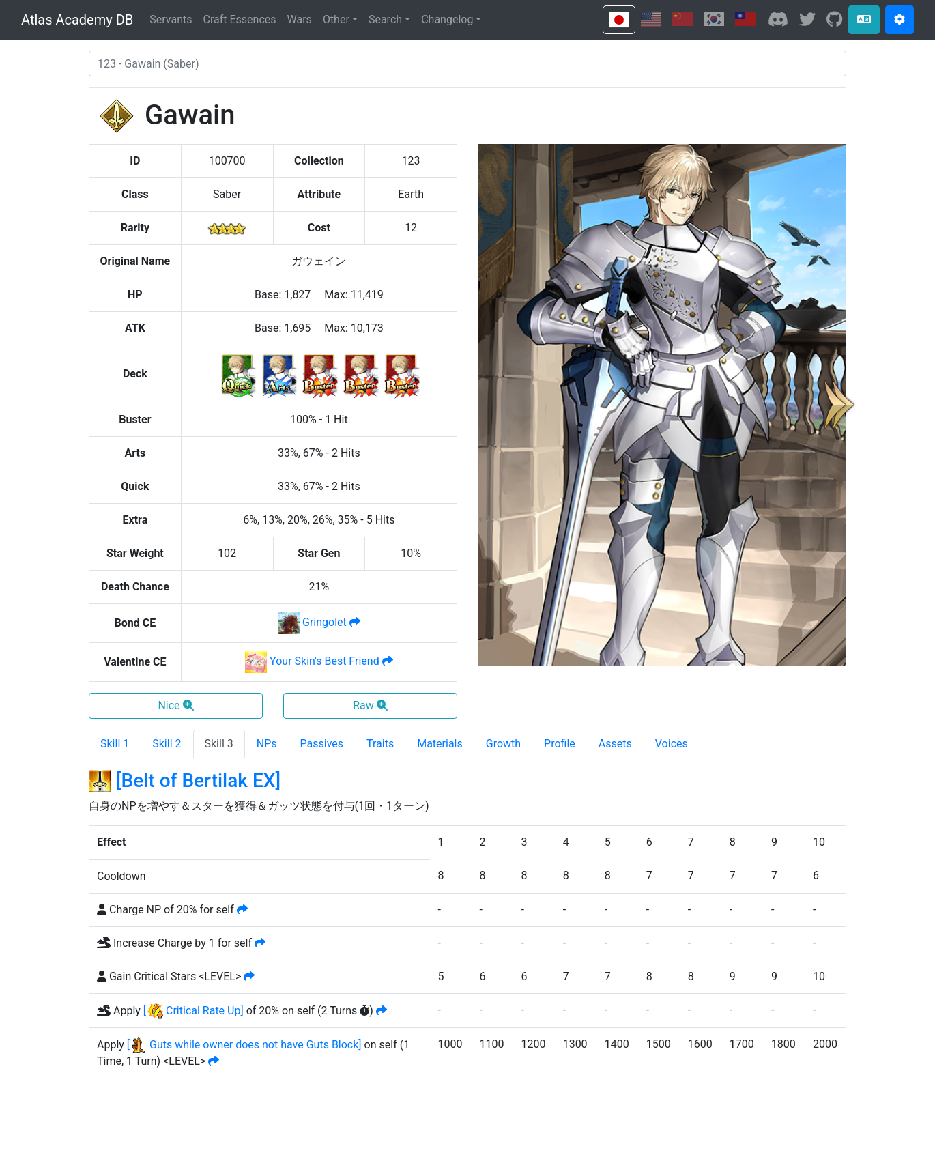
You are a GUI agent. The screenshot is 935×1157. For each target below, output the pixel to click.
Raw (370, 705)
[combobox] (467, 63)
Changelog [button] (447, 19)
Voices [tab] (671, 743)
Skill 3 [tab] (219, 743)
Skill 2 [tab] (166, 743)
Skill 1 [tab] (114, 743)
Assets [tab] (615, 743)
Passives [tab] (322, 743)
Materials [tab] (440, 743)
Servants (170, 19)
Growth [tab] (503, 743)
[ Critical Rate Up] (193, 1010)
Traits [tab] (380, 743)
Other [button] (336, 19)
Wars (299, 19)
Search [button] (385, 19)
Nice (175, 705)
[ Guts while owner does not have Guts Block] (244, 1044)
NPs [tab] (267, 743)
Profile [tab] (559, 743)
